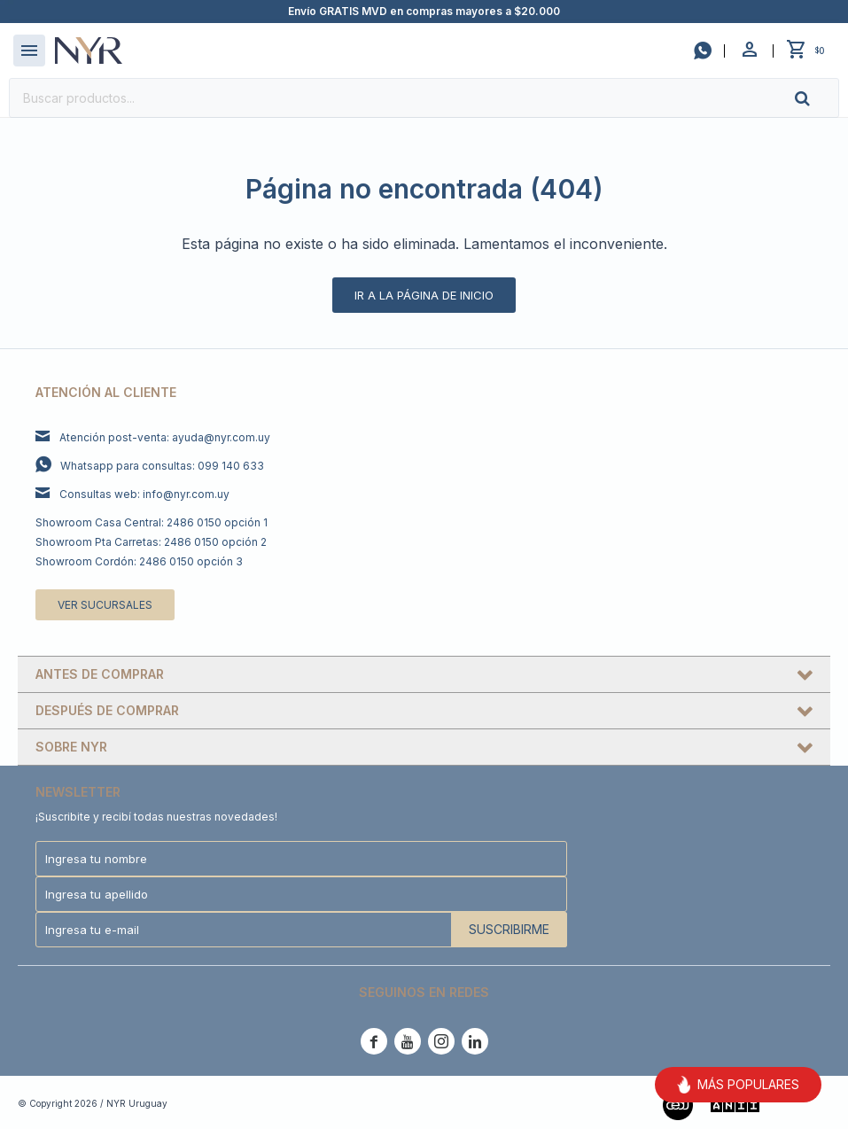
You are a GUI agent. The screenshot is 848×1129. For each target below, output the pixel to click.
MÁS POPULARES (738, 1085)
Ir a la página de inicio (424, 295)
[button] (817, 98)
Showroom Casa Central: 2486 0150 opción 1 (151, 522)
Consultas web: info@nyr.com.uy (144, 494)
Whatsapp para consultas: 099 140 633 (162, 465)
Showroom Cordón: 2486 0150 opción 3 (139, 561)
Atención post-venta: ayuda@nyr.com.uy (164, 437)
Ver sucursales (105, 604)
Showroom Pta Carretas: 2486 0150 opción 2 (151, 542)
